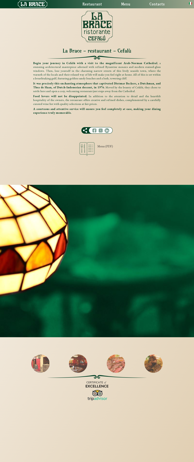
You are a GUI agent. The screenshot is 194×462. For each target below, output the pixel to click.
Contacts (157, 4)
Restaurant (92, 4)
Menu (125, 4)
